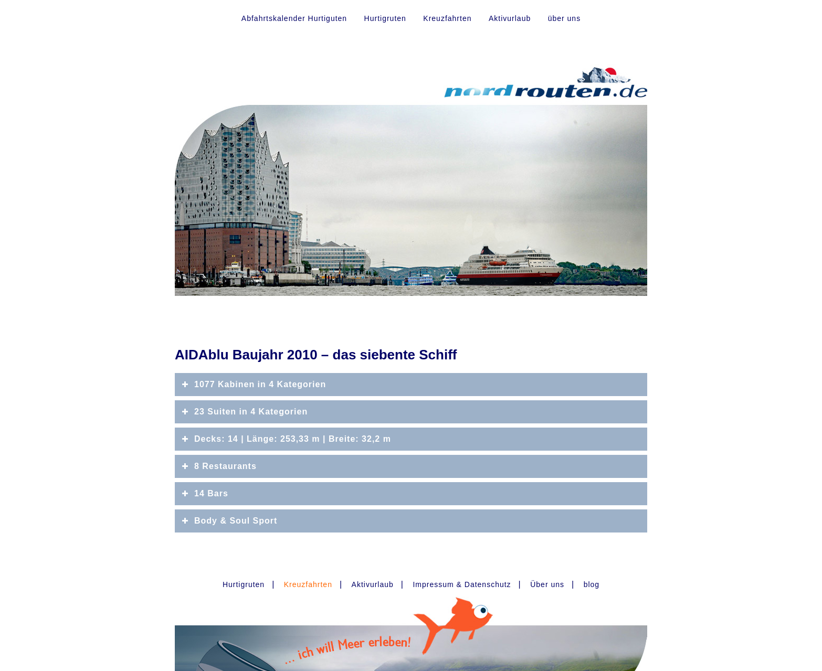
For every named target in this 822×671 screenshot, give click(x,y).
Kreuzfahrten (447, 18)
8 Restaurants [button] (218, 466)
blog (591, 584)
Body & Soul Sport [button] (228, 521)
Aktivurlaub (510, 18)
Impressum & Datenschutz (462, 584)
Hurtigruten (385, 18)
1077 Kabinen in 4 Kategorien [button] (253, 384)
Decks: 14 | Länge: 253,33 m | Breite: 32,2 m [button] (285, 439)
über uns (564, 18)
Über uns (547, 584)
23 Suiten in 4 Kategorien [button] (244, 412)
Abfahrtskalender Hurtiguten (294, 18)
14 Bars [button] (204, 493)
